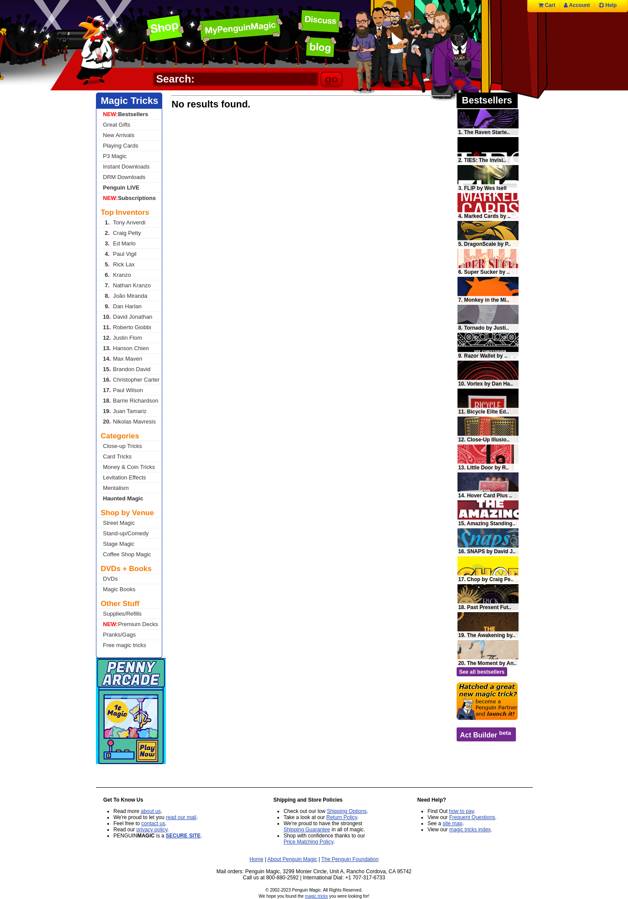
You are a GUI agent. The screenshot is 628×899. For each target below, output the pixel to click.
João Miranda (125, 296)
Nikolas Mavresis (129, 421)
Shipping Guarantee (306, 830)
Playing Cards (120, 145)
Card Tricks (117, 456)
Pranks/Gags (119, 634)
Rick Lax (119, 264)
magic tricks (316, 896)
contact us (153, 823)
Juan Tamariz (125, 411)
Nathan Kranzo (127, 285)
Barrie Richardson (130, 400)
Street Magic (119, 523)
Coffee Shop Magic (127, 554)
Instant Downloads (126, 166)
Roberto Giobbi (127, 327)
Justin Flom (122, 337)
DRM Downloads (124, 177)
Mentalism (116, 488)
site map (452, 823)
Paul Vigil (120, 254)
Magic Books (119, 589)
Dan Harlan (122, 306)
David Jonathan (127, 316)
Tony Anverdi (124, 222)
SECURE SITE (183, 836)
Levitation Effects (124, 477)
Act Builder (485, 734)
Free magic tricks (124, 645)
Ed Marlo (119, 243)
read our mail (181, 817)
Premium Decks (130, 624)
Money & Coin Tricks (129, 467)
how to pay (461, 811)
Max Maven (122, 358)
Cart (547, 5)
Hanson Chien (126, 348)
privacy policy (152, 830)
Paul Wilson (123, 390)
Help (608, 5)
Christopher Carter (131, 379)
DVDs (110, 578)
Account (577, 5)
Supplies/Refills (122, 613)
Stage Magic (118, 544)
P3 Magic (114, 156)
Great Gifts (116, 124)
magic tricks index (470, 830)
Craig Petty (122, 233)
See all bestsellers (482, 672)
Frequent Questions (472, 817)
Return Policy (341, 817)
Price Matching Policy (308, 842)
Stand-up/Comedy (126, 533)
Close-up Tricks (122, 446)
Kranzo (117, 275)
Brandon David (126, 369)
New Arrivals (118, 135)
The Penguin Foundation (350, 859)
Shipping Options (347, 811)
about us (151, 811)
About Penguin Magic (292, 859)
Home (256, 859)
